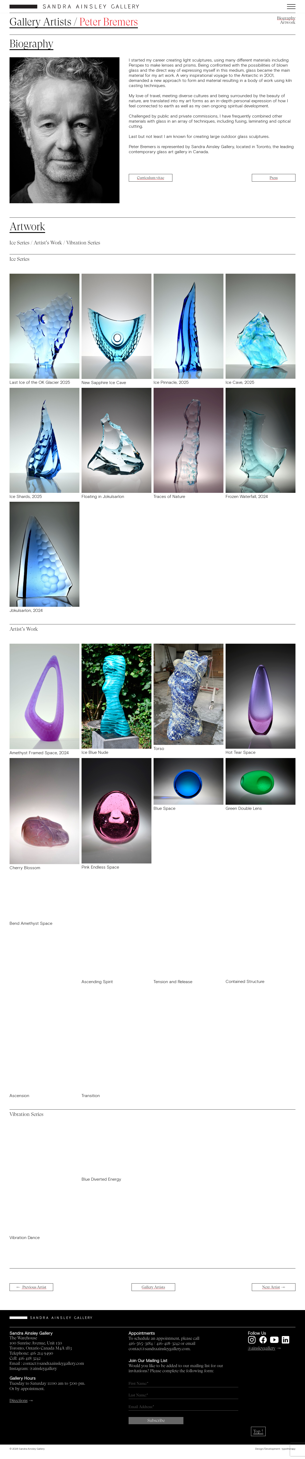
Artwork (287, 22)
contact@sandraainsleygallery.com (53, 1363)
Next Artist (271, 1287)
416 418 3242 (29, 1358)
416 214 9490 (41, 1353)
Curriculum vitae (150, 178)
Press (274, 178)
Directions (19, 1400)
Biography (286, 18)
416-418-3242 (168, 1343)
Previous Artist (34, 1287)
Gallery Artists (40, 22)
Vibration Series (83, 243)
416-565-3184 (141, 1343)
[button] (260, 6)
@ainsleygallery (43, 1368)
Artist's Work (48, 243)
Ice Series (19, 243)
